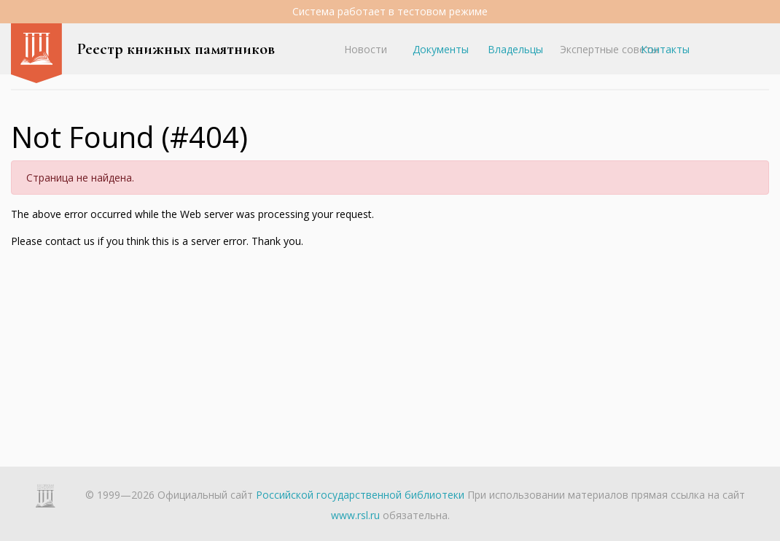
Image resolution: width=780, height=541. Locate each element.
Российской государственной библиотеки (360, 495)
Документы (441, 49)
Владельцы (515, 49)
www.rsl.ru (355, 515)
